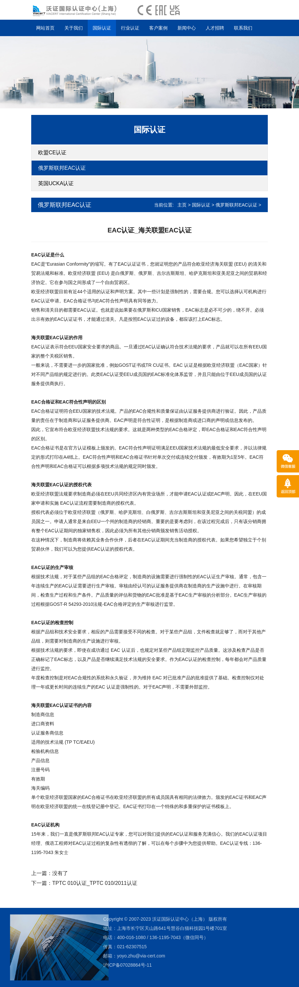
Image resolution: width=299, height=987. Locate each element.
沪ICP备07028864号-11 (85, 965)
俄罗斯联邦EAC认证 (62, 168)
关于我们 (73, 28)
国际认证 (102, 28)
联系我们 (243, 28)
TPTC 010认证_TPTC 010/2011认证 (94, 883)
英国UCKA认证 (56, 183)
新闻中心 (186, 28)
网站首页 (45, 28)
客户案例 (158, 28)
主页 (182, 205)
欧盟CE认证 (52, 152)
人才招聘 (215, 28)
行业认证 (130, 28)
